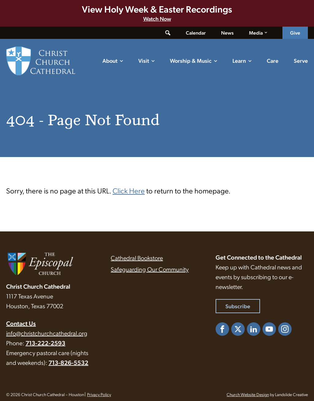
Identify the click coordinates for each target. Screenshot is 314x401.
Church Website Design (248, 394)
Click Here (129, 190)
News (227, 32)
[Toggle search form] (168, 33)
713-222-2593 (45, 343)
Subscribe (237, 305)
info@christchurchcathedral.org (46, 333)
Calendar (196, 32)
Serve (301, 60)
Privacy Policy (99, 394)
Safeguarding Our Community (150, 269)
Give (295, 32)
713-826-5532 (68, 362)
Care (272, 60)
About (109, 60)
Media (256, 32)
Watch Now (157, 18)
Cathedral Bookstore (137, 258)
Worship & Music (191, 60)
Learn (239, 60)
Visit (143, 60)
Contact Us (21, 323)
